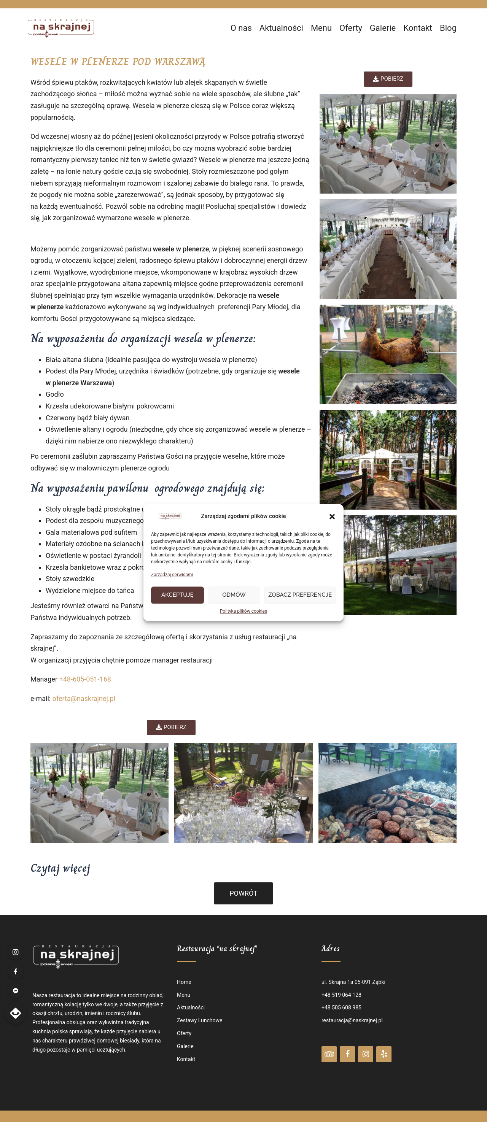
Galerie (383, 28)
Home (184, 982)
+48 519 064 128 (341, 995)
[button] (332, 517)
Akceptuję (177, 595)
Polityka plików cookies (243, 611)
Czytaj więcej (60, 868)
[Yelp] (384, 1054)
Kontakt (417, 28)
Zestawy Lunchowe (199, 1020)
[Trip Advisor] (329, 1054)
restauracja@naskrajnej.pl (352, 1020)
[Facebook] (347, 1054)
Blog (448, 28)
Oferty (350, 28)
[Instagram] (365, 1054)
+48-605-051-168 (85, 679)
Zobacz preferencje (300, 595)
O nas (241, 28)
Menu (321, 28)
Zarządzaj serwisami (172, 575)
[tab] (243, 868)
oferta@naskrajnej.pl (84, 698)
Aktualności (281, 28)
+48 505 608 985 (341, 1007)
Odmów (234, 595)
